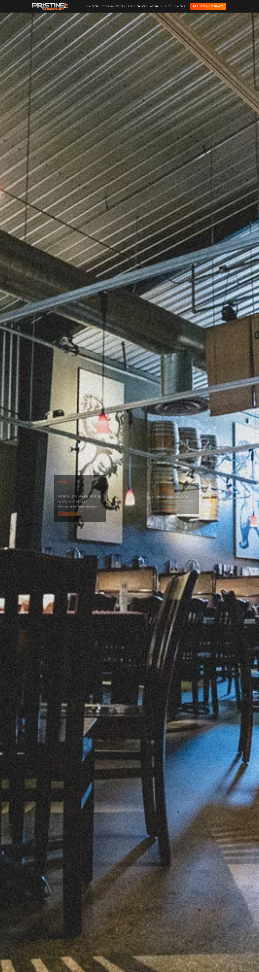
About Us (156, 4)
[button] (52, 471)
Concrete (92, 4)
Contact (179, 4)
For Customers (137, 4)
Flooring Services (113, 4)
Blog (168, 4)
